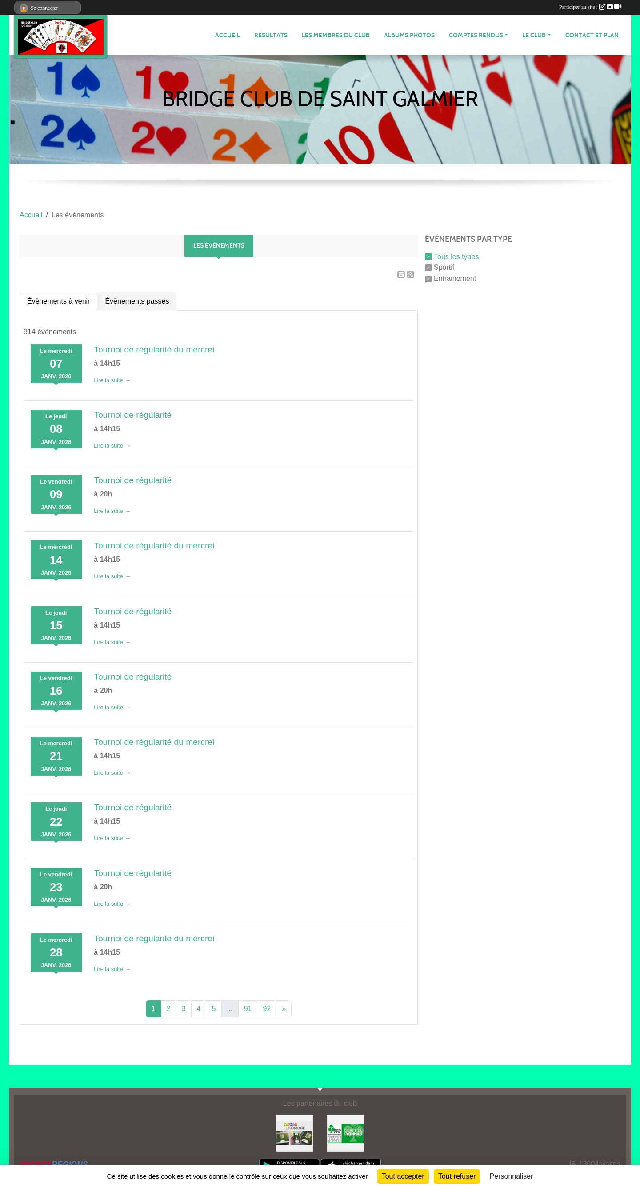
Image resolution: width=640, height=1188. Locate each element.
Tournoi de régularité (133, 415)
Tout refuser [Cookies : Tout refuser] (457, 1176)
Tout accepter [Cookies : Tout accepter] (403, 1176)
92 (267, 1008)
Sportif (444, 267)
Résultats (271, 35)
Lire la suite (108, 380)
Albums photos (409, 35)
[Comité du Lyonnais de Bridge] (345, 1132)
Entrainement (455, 278)
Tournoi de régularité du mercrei (154, 349)
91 (248, 1008)
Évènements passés (137, 301)
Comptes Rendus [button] (476, 35)
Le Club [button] (534, 35)
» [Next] (284, 1008)
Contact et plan (592, 35)
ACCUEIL (227, 35)
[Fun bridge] (294, 1132)
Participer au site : (590, 7)
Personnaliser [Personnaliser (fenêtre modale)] (511, 1176)
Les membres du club (336, 35)
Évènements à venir (58, 301)
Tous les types (456, 256)
